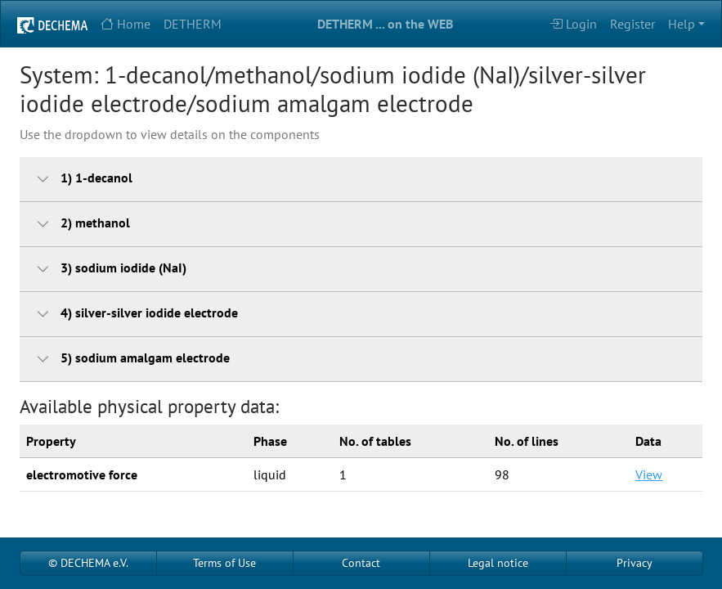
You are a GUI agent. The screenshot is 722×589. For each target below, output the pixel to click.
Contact (361, 562)
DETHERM (193, 24)
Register (632, 24)
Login (573, 24)
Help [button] (681, 24)
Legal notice (498, 562)
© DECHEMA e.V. (88, 562)
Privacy (634, 562)
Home (125, 24)
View (648, 474)
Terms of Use (224, 562)
